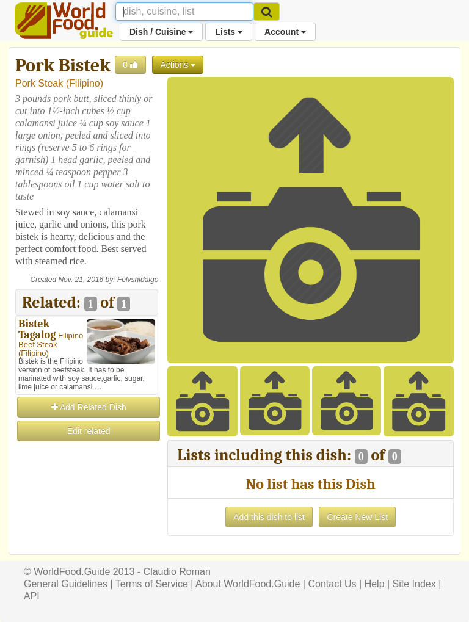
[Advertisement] (86, 504)
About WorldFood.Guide (247, 584)
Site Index (414, 584)
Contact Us (332, 584)
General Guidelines (65, 584)
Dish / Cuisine (161, 32)
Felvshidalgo (137, 279)
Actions (177, 65)
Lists (228, 32)
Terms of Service (151, 584)
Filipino (84, 83)
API (32, 596)
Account (285, 32)
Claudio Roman (177, 571)
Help (375, 584)
